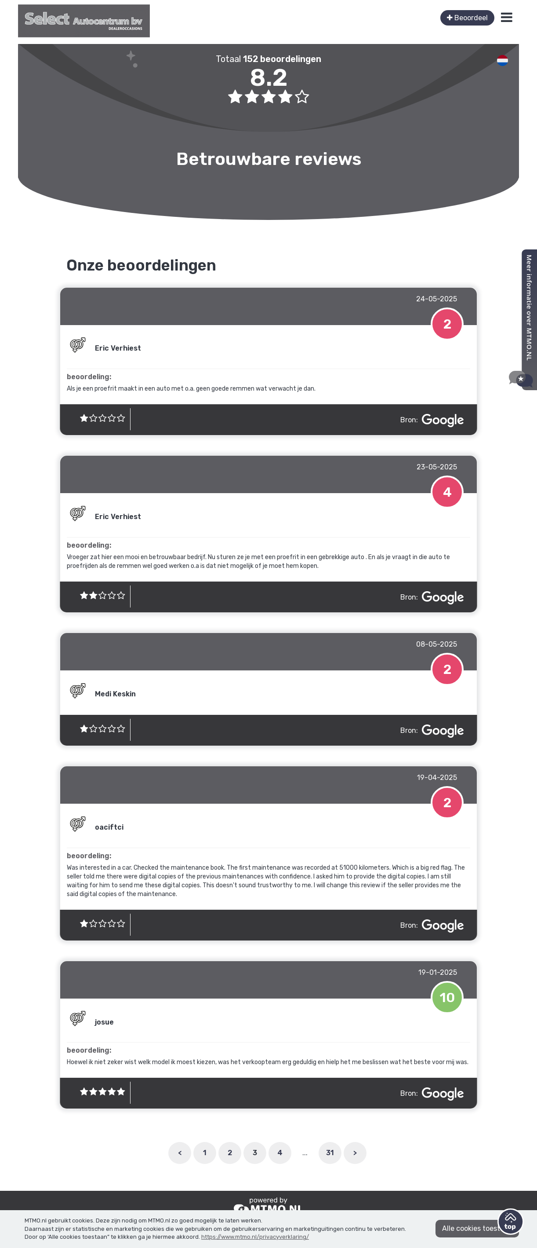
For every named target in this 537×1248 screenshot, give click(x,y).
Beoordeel (467, 18)
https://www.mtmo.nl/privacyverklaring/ (255, 1236)
